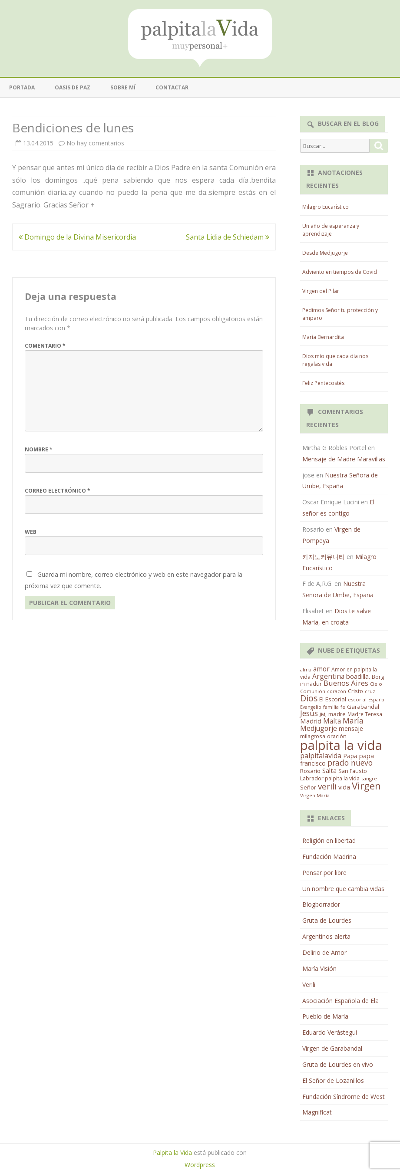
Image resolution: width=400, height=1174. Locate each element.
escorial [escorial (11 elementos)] (357, 699)
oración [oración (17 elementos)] (337, 736)
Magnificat (317, 1112)
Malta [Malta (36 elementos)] (332, 721)
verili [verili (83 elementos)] (327, 786)
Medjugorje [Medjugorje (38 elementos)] (318, 728)
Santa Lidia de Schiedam (227, 237)
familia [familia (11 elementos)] (331, 707)
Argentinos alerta (326, 936)
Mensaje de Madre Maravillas (343, 459)
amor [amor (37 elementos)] (321, 669)
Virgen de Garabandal (332, 1048)
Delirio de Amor (324, 952)
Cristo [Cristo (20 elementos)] (355, 691)
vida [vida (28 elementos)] (344, 787)
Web (30, 532)
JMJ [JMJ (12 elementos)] (323, 714)
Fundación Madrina (329, 856)
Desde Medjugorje (325, 253)
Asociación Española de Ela (340, 1000)
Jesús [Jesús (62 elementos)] (309, 713)
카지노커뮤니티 (323, 556)
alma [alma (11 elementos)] (305, 669)
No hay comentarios (95, 143)
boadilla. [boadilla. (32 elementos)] (358, 676)
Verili (308, 984)
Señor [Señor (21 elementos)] (308, 787)
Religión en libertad (329, 840)
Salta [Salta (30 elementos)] (329, 770)
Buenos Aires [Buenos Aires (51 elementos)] (346, 683)
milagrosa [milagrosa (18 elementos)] (312, 736)
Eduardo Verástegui (329, 1032)
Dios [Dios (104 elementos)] (308, 698)
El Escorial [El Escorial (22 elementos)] (332, 699)
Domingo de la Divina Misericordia (77, 237)
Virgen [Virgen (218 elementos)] (366, 786)
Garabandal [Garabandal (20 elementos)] (363, 706)
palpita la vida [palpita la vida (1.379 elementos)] (341, 745)
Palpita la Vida (172, 1152)
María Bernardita (323, 337)
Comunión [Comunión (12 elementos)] (312, 691)
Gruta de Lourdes (326, 920)
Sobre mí (123, 87)
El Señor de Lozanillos (333, 1080)
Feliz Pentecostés (323, 383)
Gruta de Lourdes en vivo (337, 1064)
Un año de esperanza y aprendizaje (330, 229)
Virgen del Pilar (320, 291)
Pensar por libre (324, 872)
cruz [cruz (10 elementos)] (370, 691)
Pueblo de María (325, 1016)
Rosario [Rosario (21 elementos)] (310, 771)
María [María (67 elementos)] (353, 720)
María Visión (319, 968)
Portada (22, 87)
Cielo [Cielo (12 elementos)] (376, 684)
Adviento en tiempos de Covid (339, 272)
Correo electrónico (57, 490)
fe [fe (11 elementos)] (342, 707)
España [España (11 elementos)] (376, 699)
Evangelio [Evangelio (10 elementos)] (310, 707)
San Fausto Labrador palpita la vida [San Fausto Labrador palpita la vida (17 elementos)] (333, 774)
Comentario (45, 345)
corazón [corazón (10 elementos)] (336, 691)
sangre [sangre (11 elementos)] (369, 778)
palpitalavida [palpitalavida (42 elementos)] (320, 755)
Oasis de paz (72, 87)
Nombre (39, 449)
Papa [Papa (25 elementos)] (350, 756)
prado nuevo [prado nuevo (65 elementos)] (350, 762)
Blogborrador (321, 904)
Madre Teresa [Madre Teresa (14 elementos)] (364, 713)
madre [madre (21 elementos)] (337, 714)
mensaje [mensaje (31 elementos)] (351, 728)
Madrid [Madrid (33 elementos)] (310, 721)
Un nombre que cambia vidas (343, 889)
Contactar (171, 87)
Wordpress (200, 1165)
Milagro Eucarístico (325, 206)
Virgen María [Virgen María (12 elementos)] (315, 795)
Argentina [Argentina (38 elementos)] (328, 676)
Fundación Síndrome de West (343, 1096)
